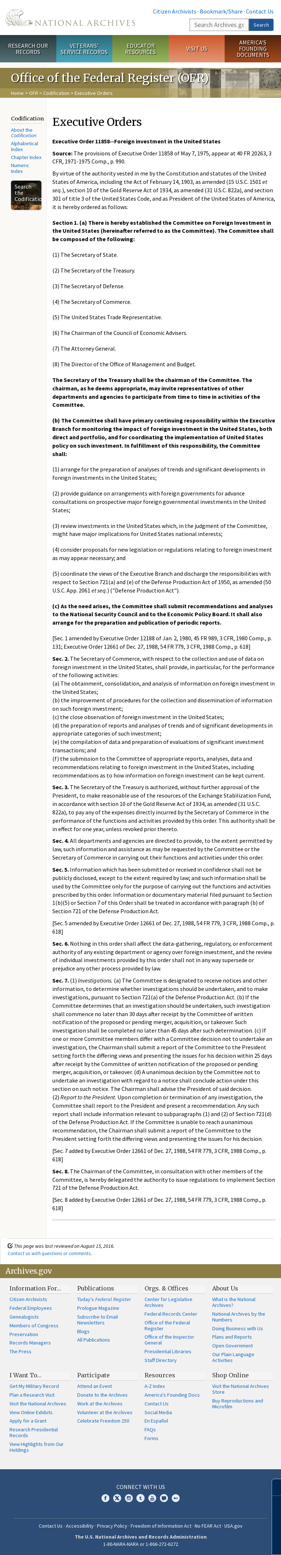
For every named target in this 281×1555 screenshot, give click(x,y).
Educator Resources (140, 48)
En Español (156, 1420)
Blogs (83, 1331)
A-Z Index (155, 1386)
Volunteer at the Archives (104, 1412)
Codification (56, 93)
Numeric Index (20, 168)
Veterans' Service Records (84, 48)
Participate (93, 1375)
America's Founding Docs (172, 1395)
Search (261, 25)
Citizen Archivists (174, 11)
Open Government (232, 1345)
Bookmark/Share (221, 11)
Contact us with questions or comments (49, 1253)
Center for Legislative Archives (168, 1302)
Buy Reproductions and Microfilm (237, 1403)
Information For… (35, 1288)
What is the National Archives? (233, 1302)
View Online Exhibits (31, 1412)
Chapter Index (26, 157)
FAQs (150, 1429)
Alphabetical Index (24, 146)
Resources (160, 1375)
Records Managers (30, 1342)
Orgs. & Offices (166, 1288)
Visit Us (196, 48)
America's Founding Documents (253, 48)
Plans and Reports (232, 1337)
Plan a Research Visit (32, 1395)
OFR (33, 93)
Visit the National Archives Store (240, 1389)
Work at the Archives (100, 1403)
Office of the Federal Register (167, 1325)
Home (17, 93)
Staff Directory (161, 1360)
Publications (95, 1288)
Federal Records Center (171, 1314)
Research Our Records (28, 48)
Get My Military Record (34, 1386)
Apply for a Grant (28, 1420)
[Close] (272, 1487)
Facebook (105, 1498)
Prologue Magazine (98, 1308)
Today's (104, 1299)
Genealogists (24, 1316)
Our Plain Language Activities (233, 1357)
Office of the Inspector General (169, 1340)
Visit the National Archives (38, 1403)
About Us (225, 1288)
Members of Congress (34, 1325)
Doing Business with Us (237, 1328)
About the (24, 133)
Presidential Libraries (168, 1351)
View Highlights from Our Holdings (37, 1447)
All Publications (93, 1339)
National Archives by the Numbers (238, 1317)
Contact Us (260, 11)
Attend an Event (94, 1386)
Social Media (158, 1412)
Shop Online (230, 1375)
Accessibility (80, 1526)
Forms (151, 1438)
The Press (20, 1351)
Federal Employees (31, 1308)
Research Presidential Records (34, 1432)
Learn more (221, 1542)
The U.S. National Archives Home (70, 17)
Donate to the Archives (102, 1395)
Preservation (24, 1334)
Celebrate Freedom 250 (103, 1420)
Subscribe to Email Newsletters (97, 1319)
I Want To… (25, 1375)
